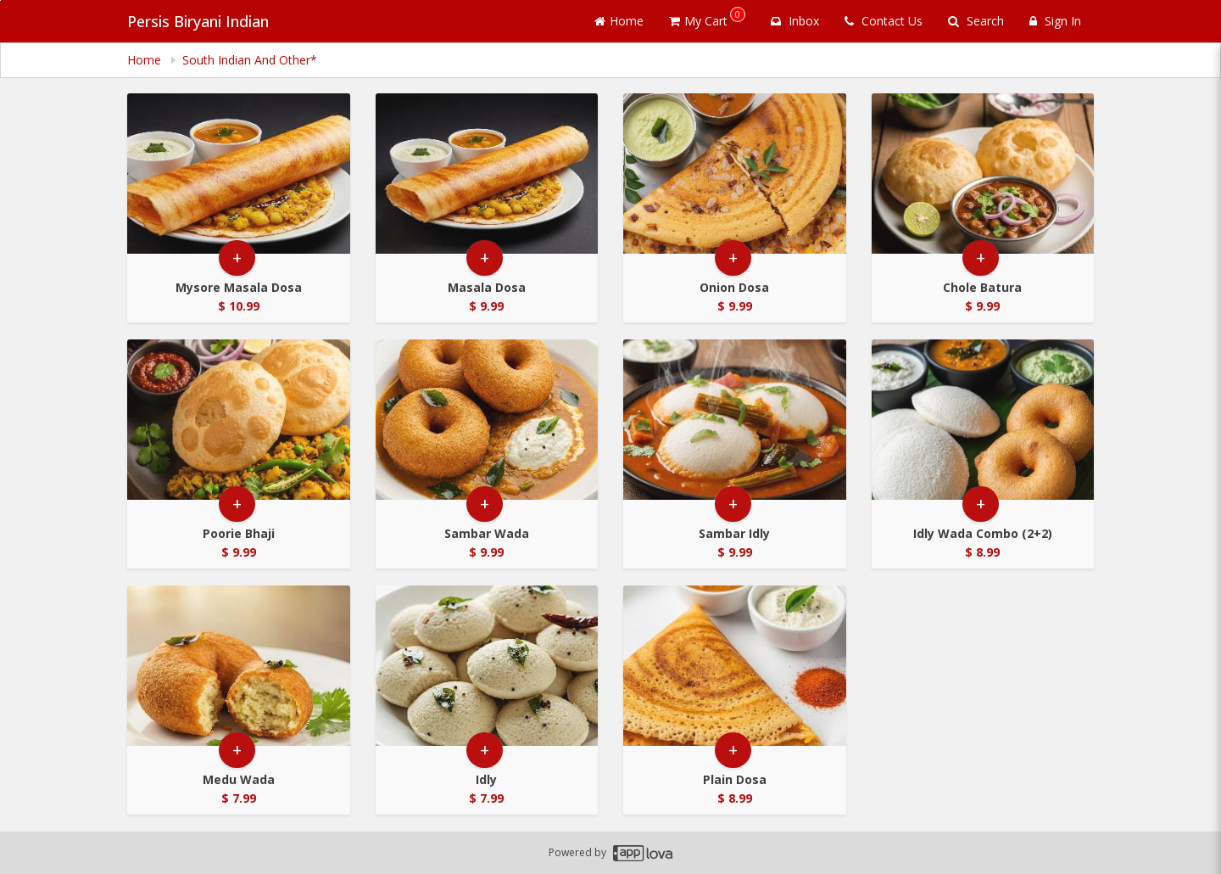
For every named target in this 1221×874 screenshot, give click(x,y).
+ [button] (237, 257)
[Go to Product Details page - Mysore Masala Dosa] (238, 173)
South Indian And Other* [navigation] (249, 60)
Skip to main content (0, 0)
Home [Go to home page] (619, 21)
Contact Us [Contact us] (884, 21)
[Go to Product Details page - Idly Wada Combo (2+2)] (983, 419)
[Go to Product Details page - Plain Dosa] (734, 665)
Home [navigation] (145, 60)
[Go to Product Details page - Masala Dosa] (487, 173)
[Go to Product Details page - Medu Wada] (238, 665)
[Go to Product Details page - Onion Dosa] (734, 173)
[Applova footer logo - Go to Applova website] (642, 853)
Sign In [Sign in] (1055, 21)
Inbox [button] (795, 21)
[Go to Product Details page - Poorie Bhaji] (238, 419)
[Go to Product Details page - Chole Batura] (983, 173)
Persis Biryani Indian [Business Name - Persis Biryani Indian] (198, 21)
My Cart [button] (707, 18)
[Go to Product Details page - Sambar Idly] (734, 419)
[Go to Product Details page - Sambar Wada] (487, 419)
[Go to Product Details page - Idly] (487, 665)
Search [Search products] (976, 21)
